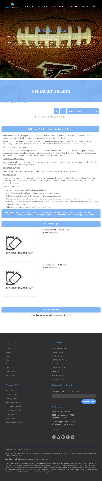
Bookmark (8, 449)
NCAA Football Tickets (59, 360)
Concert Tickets (11, 391)
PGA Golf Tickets (57, 352)
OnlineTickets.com (24, 459)
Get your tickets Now (50, 239)
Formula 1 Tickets (58, 379)
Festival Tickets (11, 414)
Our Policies (27, 449)
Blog (7, 360)
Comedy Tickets (11, 399)
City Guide (9, 368)
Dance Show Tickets (13, 410)
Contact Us (10, 364)
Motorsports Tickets (58, 368)
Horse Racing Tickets (59, 376)
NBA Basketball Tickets (59, 348)
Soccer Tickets (57, 364)
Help (7, 356)
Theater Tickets (11, 395)
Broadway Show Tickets (14, 403)
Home (8, 348)
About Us (9, 352)
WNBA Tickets (56, 372)
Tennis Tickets (57, 356)
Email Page (10, 376)
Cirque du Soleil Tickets (14, 422)
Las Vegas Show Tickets (14, 406)
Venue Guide (10, 372)
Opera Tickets (10, 418)
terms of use (34, 453)
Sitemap (17, 449)
